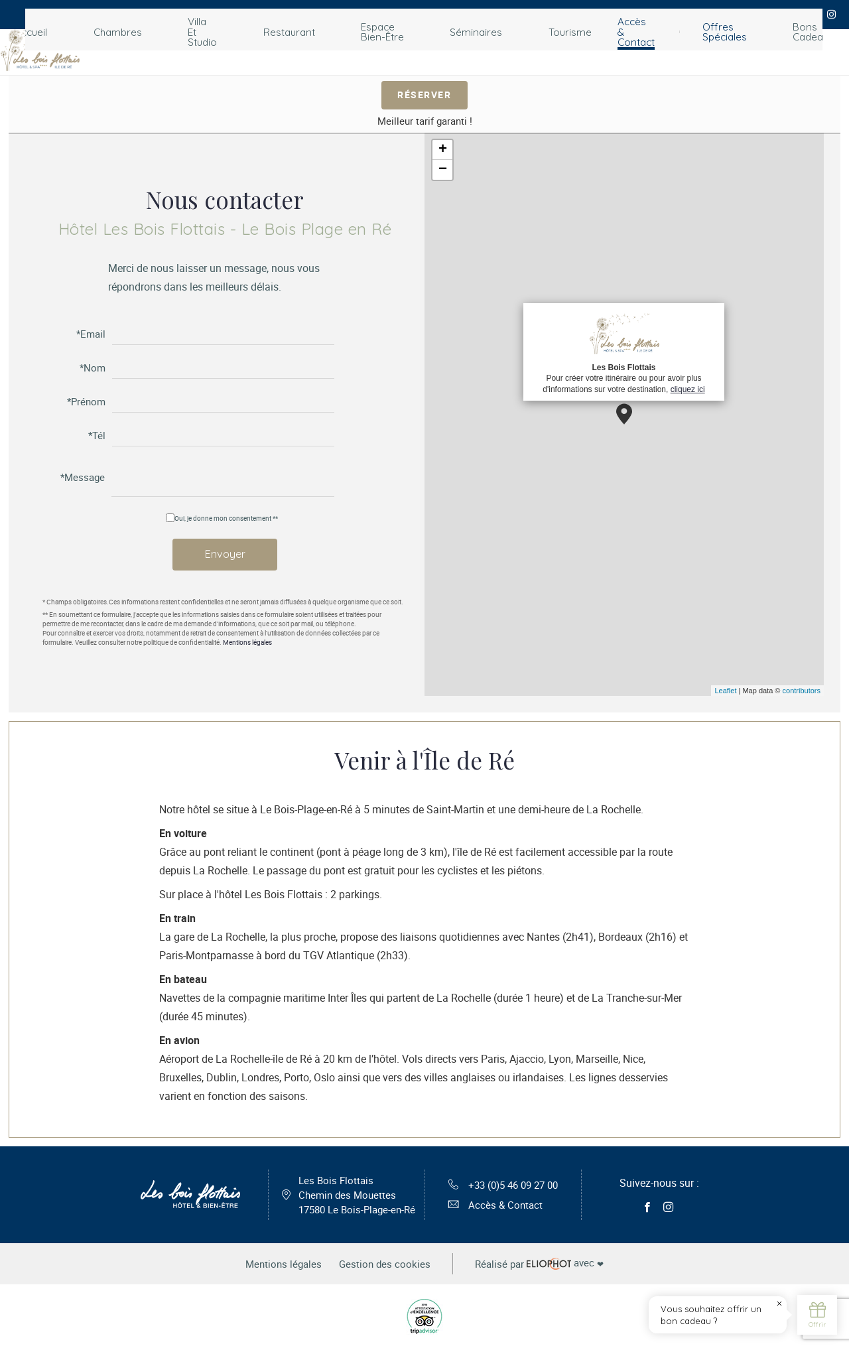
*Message (82, 477)
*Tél (96, 434)
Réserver (425, 94)
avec (548, 1271)
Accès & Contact (492, 1209)
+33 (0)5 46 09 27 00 (503, 1188)
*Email (90, 333)
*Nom (92, 367)
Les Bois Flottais (351, 1199)
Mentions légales (247, 642)
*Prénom (86, 401)
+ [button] (442, 150)
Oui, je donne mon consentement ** (226, 516)
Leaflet (725, 691)
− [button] (442, 170)
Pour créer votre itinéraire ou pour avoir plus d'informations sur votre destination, (623, 351)
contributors (801, 691)
